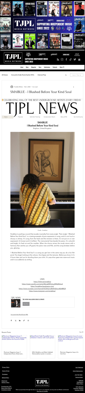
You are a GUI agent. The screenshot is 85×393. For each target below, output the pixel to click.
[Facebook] (66, 59)
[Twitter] (74, 59)
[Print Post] (28, 320)
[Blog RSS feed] (58, 59)
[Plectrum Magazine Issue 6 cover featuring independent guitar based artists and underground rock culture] (70, 342)
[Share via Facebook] (11, 320)
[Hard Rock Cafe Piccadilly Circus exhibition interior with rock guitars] (42, 342)
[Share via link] (24, 320)
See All (81, 332)
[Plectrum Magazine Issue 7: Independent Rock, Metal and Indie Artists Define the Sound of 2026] (14, 342)
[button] (79, 59)
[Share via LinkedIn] (20, 320)
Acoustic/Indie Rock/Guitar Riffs (22, 75)
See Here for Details (42, 391)
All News (5, 75)
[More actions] (74, 87)
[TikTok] (70, 59)
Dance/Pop (42, 75)
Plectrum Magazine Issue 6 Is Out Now (69, 353)
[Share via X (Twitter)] (15, 320)
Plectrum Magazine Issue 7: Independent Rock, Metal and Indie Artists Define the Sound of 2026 (13, 353)
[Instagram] (62, 59)
